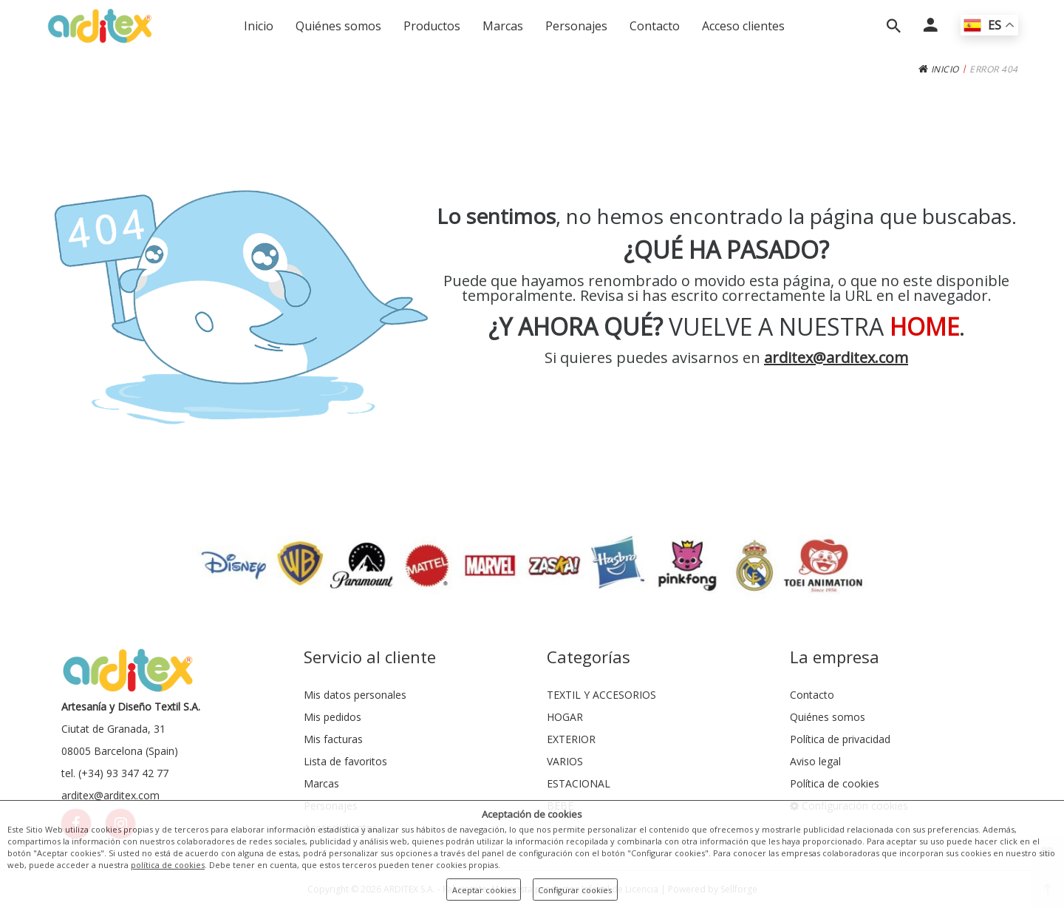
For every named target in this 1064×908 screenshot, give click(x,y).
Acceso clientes (743, 26)
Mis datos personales (355, 695)
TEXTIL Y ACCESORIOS (601, 695)
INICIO (938, 69)
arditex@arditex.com (836, 357)
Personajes (576, 26)
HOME (924, 326)
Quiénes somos (338, 26)
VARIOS (565, 761)
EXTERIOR (571, 739)
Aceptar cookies (484, 889)
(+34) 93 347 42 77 (123, 773)
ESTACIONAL (578, 783)
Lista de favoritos (345, 761)
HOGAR (565, 717)
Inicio (258, 26)
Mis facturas (333, 739)
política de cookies (168, 864)
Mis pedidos (332, 717)
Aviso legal (815, 761)
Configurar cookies (575, 889)
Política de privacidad (840, 739)
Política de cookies (834, 783)
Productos (431, 26)
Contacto (655, 26)
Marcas (502, 26)
